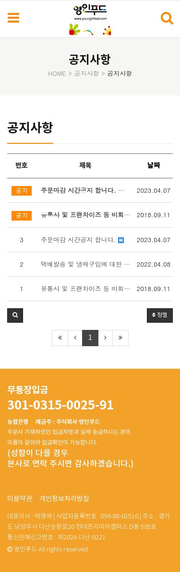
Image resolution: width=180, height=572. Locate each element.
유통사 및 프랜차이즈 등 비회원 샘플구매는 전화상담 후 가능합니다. (87, 288)
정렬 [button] (160, 315)
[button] (15, 315)
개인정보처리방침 (64, 499)
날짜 (153, 166)
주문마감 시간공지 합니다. (82, 239)
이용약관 (19, 499)
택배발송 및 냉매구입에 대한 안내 (87, 263)
